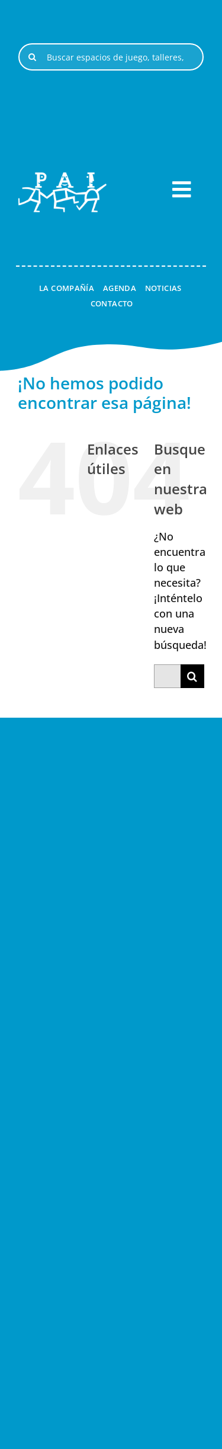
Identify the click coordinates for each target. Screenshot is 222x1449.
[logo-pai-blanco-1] (62, 177)
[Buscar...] (167, 676)
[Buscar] (32, 57)
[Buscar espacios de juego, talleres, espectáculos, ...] (111, 57)
